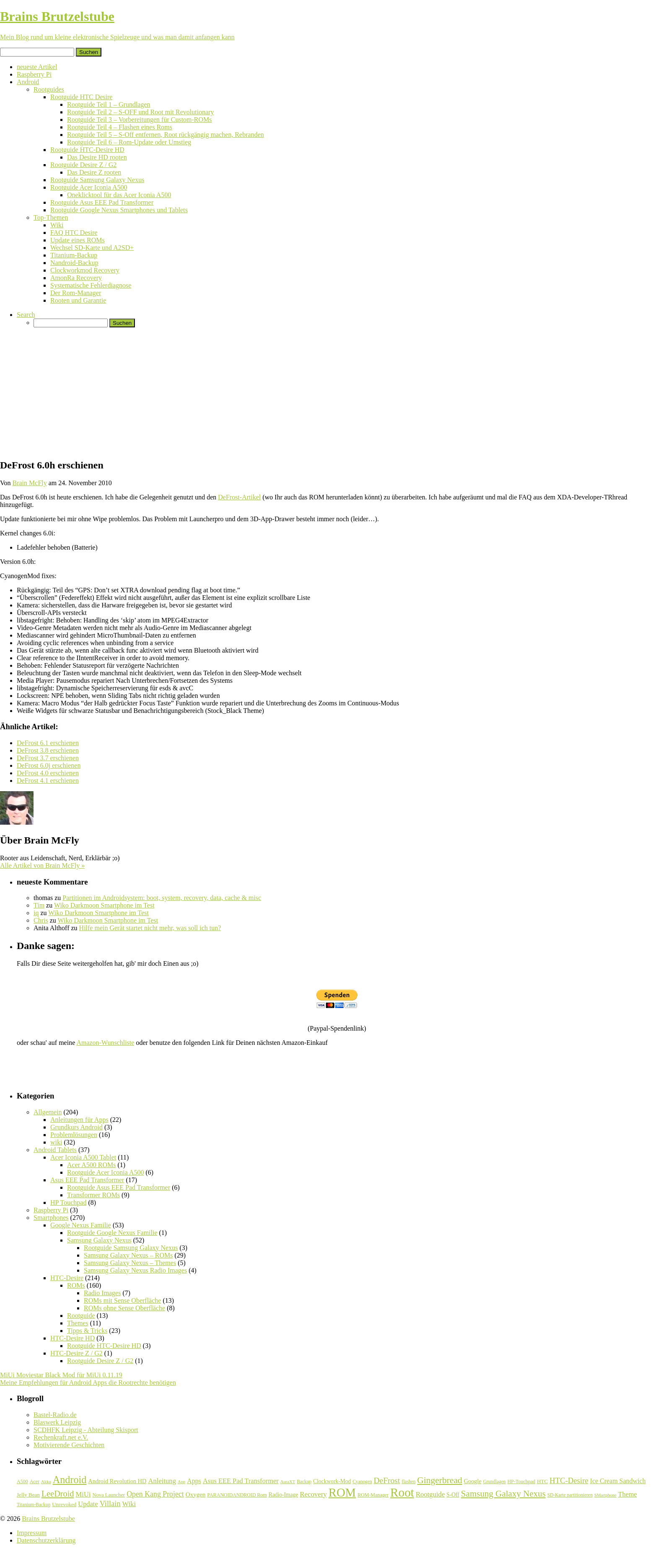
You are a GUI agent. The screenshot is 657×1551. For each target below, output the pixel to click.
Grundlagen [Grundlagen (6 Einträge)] (494, 1481)
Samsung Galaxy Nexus (99, 1240)
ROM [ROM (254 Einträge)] (342, 1492)
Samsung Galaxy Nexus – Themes (130, 1262)
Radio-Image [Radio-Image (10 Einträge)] (283, 1495)
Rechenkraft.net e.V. (61, 1437)
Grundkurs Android (76, 1127)
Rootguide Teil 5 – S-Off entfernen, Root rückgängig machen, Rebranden (165, 134)
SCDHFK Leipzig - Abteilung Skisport (86, 1429)
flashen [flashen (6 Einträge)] (409, 1481)
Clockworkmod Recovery (84, 270)
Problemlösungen (73, 1134)
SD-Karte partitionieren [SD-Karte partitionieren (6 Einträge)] (569, 1494)
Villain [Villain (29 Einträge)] (110, 1504)
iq (36, 912)
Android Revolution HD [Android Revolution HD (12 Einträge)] (117, 1481)
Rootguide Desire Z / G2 (83, 164)
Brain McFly (30, 482)
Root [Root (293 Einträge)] (402, 1492)
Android (28, 81)
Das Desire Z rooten (94, 172)
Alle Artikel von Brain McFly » (42, 865)
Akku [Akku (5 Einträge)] (46, 1481)
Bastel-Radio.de (55, 1414)
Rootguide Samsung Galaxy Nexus (97, 179)
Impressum (32, 1532)
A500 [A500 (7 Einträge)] (22, 1481)
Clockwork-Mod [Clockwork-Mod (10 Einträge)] (332, 1481)
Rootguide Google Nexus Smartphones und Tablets (119, 209)
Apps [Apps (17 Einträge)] (194, 1480)
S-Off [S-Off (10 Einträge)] (453, 1495)
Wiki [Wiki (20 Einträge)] (129, 1504)
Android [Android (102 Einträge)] (70, 1479)
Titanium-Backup (73, 255)
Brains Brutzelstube (48, 1518)
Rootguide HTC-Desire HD (87, 149)
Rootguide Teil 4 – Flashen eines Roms (119, 127)
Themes (77, 1323)
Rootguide (81, 1315)
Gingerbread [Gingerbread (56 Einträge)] (439, 1480)
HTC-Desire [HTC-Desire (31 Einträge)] (569, 1480)
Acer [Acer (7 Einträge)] (34, 1481)
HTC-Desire (66, 1277)
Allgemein (48, 1112)
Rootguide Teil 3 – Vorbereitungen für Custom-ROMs (139, 119)
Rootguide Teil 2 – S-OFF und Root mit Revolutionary (140, 112)
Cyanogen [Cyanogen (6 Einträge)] (362, 1481)
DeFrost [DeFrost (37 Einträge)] (387, 1480)
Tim (39, 905)
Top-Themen (51, 217)
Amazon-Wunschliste (105, 1042)
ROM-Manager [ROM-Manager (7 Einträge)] (372, 1495)
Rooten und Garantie (78, 300)
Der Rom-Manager (75, 292)
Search (26, 314)
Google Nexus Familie (80, 1225)
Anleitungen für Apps (79, 1119)
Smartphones (51, 1217)
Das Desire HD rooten (97, 157)
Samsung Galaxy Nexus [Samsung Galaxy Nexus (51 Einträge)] (503, 1494)
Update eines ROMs (77, 240)
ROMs (76, 1285)
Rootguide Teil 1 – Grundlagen (108, 104)
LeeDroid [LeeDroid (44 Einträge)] (57, 1493)
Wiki (56, 225)
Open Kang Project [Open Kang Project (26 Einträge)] (155, 1494)
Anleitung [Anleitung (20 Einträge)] (162, 1481)
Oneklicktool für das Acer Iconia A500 (119, 194)
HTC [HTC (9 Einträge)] (542, 1481)
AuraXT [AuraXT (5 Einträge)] (287, 1481)
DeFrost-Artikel (239, 497)
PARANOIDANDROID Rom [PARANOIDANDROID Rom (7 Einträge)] (237, 1495)
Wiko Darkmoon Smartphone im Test (104, 905)
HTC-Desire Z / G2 (76, 1353)
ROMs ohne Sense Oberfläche (124, 1308)
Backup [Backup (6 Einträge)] (304, 1481)
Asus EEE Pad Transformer (87, 1179)
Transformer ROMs (93, 1195)
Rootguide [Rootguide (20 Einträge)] (430, 1494)
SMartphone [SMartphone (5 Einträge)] (605, 1495)
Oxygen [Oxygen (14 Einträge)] (196, 1494)
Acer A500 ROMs (91, 1164)
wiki (56, 1142)
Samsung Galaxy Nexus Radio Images (135, 1270)
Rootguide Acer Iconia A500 (88, 187)
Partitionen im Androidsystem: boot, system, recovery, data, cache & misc (161, 897)
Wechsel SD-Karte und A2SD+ (92, 247)
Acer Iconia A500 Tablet (83, 1157)
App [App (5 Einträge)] (181, 1481)
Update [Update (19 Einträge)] (88, 1504)
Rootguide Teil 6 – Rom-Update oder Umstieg (129, 142)
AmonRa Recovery (76, 277)
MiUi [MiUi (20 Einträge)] (83, 1494)
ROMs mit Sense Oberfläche (122, 1300)
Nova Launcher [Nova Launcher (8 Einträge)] (109, 1495)
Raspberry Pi (34, 74)
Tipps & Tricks (87, 1330)
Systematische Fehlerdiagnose (90, 285)
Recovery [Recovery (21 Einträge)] (313, 1494)
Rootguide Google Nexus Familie (112, 1232)
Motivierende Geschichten (69, 1444)
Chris (41, 920)
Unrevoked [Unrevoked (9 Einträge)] (64, 1504)
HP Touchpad (68, 1202)
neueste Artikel (37, 66)
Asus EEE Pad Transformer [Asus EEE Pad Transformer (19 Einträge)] (241, 1481)
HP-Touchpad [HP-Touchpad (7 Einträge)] (521, 1481)
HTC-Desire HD (72, 1338)
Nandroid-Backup (74, 262)
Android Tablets (55, 1149)
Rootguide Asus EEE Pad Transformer (101, 202)
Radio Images (102, 1292)
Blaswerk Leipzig (57, 1422)
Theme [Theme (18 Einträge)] (627, 1494)
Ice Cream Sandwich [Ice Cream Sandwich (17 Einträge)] (618, 1480)
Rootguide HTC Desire (81, 96)
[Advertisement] (328, 392)
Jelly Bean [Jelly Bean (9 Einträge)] (28, 1495)
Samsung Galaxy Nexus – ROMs (128, 1255)
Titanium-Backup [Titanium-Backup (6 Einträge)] (33, 1504)
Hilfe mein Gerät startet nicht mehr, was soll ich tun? (150, 927)
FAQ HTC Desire (74, 232)
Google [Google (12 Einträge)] (472, 1481)
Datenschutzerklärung (46, 1540)
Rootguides (49, 89)
